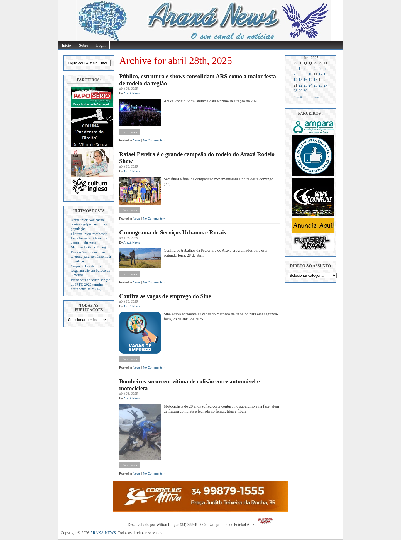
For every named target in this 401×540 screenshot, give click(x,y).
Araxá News (131, 93)
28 (295, 91)
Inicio (66, 45)
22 (300, 85)
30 (305, 91)
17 (310, 80)
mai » (318, 96)
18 (315, 80)
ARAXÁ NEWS (103, 533)
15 (300, 80)
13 (325, 74)
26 (320, 85)
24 (310, 85)
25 (315, 85)
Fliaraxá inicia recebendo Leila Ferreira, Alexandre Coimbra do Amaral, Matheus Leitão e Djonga (89, 240)
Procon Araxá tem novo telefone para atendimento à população (91, 256)
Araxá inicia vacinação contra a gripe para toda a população (89, 224)
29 (300, 91)
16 (305, 80)
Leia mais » (130, 132)
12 (320, 74)
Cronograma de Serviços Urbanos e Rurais (172, 232)
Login (100, 45)
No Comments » (154, 140)
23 (305, 85)
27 (325, 85)
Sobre (83, 45)
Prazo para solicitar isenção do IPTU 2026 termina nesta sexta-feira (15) (91, 284)
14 (295, 80)
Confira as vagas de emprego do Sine (165, 296)
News (137, 140)
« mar (298, 96)
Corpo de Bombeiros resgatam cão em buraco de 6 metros (90, 270)
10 (310, 74)
